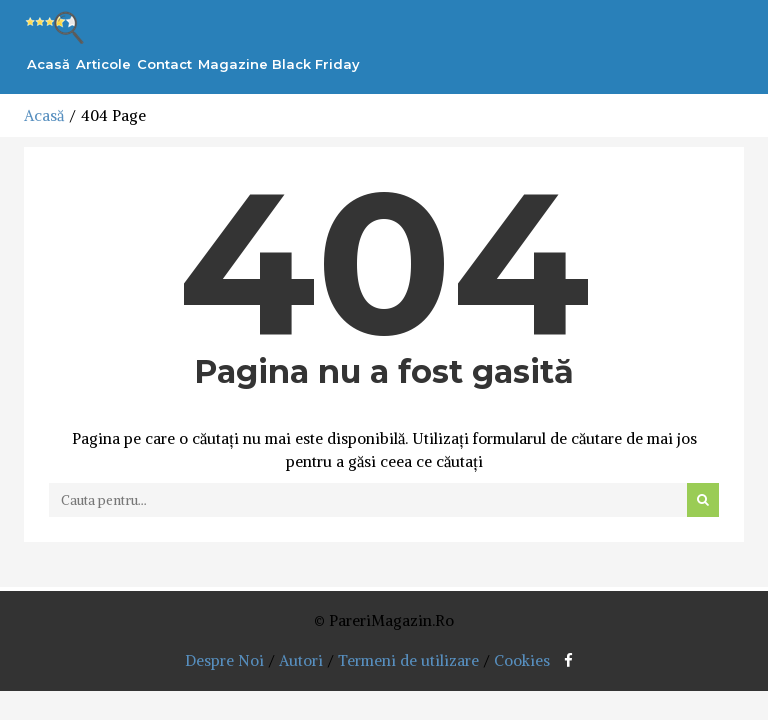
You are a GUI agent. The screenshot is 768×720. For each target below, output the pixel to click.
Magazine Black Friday (279, 64)
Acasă (48, 64)
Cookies (522, 660)
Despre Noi (224, 660)
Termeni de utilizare (408, 660)
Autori (301, 660)
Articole (103, 64)
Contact (164, 64)
